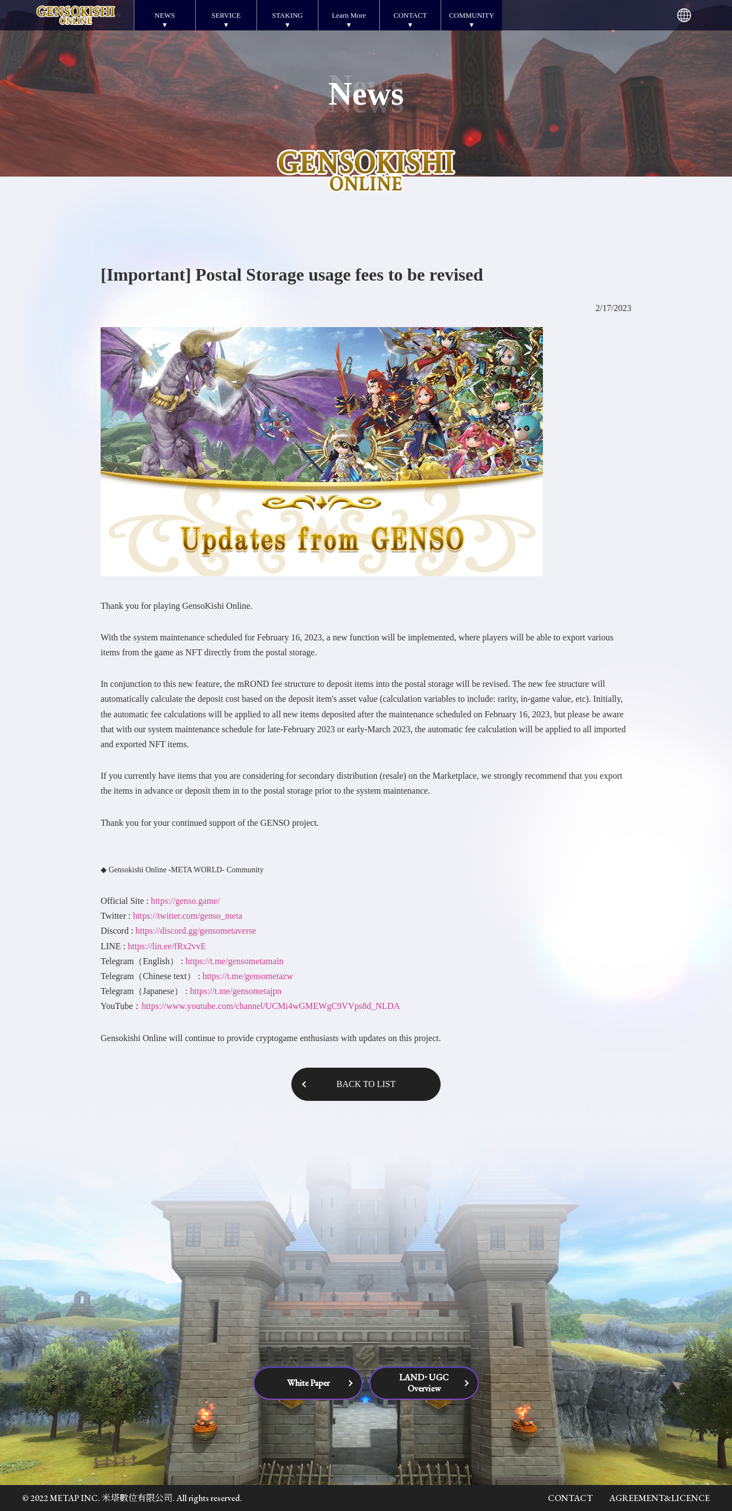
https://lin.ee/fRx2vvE (167, 946)
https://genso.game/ (185, 900)
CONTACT (410, 15)
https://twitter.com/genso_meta (187, 915)
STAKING (287, 15)
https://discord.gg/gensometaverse (195, 930)
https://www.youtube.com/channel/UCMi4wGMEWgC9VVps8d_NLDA (271, 1006)
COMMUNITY (471, 15)
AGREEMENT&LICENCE (659, 1498)
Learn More (349, 15)
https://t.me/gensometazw (247, 976)
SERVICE (225, 15)
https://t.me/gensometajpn (235, 991)
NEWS (165, 15)
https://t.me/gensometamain (235, 961)
